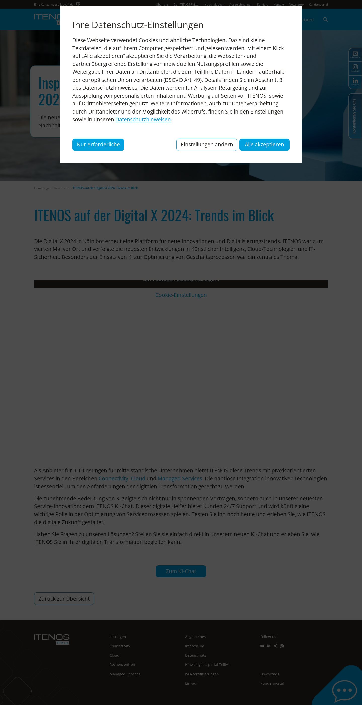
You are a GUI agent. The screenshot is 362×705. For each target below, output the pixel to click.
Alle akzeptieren (264, 144)
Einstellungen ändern (207, 144)
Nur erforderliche (98, 144)
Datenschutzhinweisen (143, 119)
